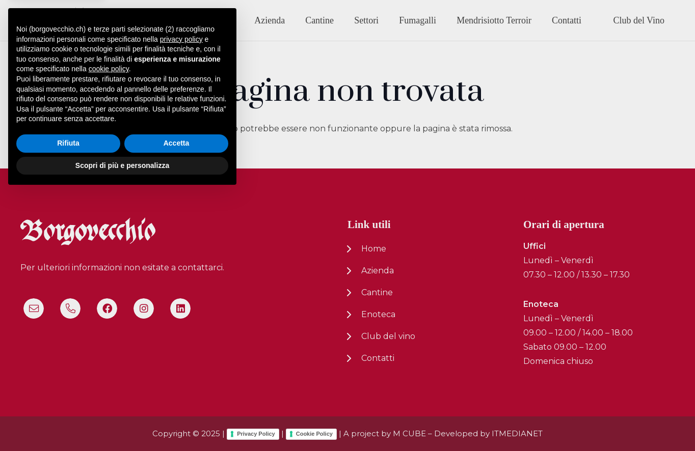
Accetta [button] (177, 401)
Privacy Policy (256, 434)
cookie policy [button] (109, 327)
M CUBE (409, 433)
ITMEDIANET (517, 433)
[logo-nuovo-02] (54, 20)
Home (373, 248)
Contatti (377, 358)
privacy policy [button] (181, 297)
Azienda (377, 270)
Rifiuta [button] (68, 401)
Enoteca (378, 314)
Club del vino (388, 336)
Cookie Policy (314, 434)
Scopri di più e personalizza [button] (122, 423)
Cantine (377, 292)
